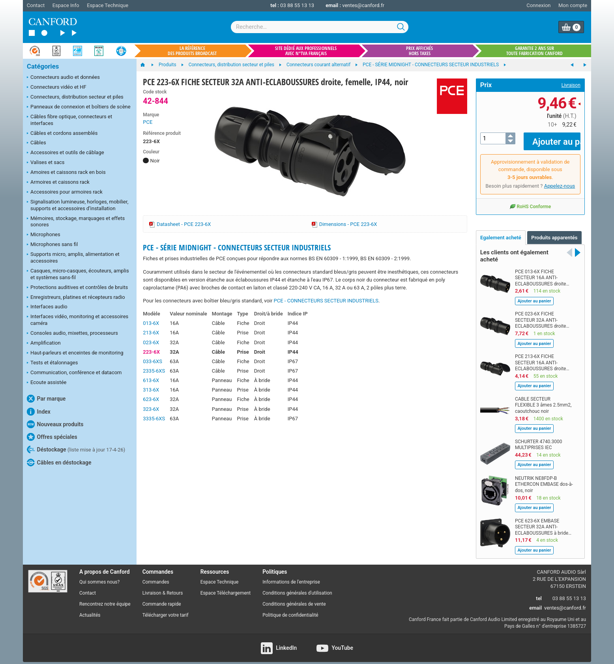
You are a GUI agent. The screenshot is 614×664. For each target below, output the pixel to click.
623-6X (151, 399)
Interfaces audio (47, 307)
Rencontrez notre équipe (105, 598)
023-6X (151, 342)
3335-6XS (154, 419)
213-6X (151, 333)
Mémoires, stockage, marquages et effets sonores (76, 221)
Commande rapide (161, 598)
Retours (175, 587)
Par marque (46, 399)
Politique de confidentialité (290, 609)
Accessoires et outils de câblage (65, 153)
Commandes (155, 576)
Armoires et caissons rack (58, 182)
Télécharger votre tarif (165, 609)
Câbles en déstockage (59, 462)
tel (539, 592)
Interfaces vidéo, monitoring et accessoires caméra (77, 319)
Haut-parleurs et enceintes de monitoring (75, 353)
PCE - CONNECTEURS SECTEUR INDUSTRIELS (326, 301)
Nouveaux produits (55, 424)
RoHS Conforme (530, 201)
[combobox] (319, 27)
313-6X (151, 390)
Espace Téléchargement (225, 587)
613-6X (151, 380)
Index (39, 412)
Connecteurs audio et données (63, 77)
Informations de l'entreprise (291, 576)
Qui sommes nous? (99, 576)
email (535, 602)
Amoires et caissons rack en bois (66, 172)
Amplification (44, 343)
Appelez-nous (559, 180)
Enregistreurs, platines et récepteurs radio (76, 297)
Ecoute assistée (46, 382)
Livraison (571, 85)
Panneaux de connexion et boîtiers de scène (79, 107)
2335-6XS (154, 371)
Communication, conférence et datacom (74, 373)
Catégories (43, 66)
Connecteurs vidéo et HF (56, 87)
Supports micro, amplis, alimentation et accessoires (73, 257)
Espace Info (65, 5)
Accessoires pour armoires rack (65, 192)
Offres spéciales (52, 437)
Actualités (89, 609)
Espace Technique (107, 5)
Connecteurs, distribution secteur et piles (75, 97)
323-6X (151, 409)
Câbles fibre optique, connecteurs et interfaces (69, 120)
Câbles (36, 143)
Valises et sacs (46, 162)
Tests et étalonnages (52, 363)
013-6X (151, 323)
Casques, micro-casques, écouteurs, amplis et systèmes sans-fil (78, 274)
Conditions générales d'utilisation (297, 587)
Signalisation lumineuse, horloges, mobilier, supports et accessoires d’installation (77, 205)
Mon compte (572, 5)
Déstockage (76, 449)
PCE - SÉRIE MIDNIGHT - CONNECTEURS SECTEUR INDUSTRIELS (237, 247)
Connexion (538, 5)
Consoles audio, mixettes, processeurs (72, 333)
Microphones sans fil (52, 244)
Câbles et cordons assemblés (62, 133)
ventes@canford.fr (363, 5)
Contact (36, 5)
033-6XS (152, 361)
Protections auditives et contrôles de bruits (77, 287)
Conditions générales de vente (294, 598)
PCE (147, 122)
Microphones (43, 235)
